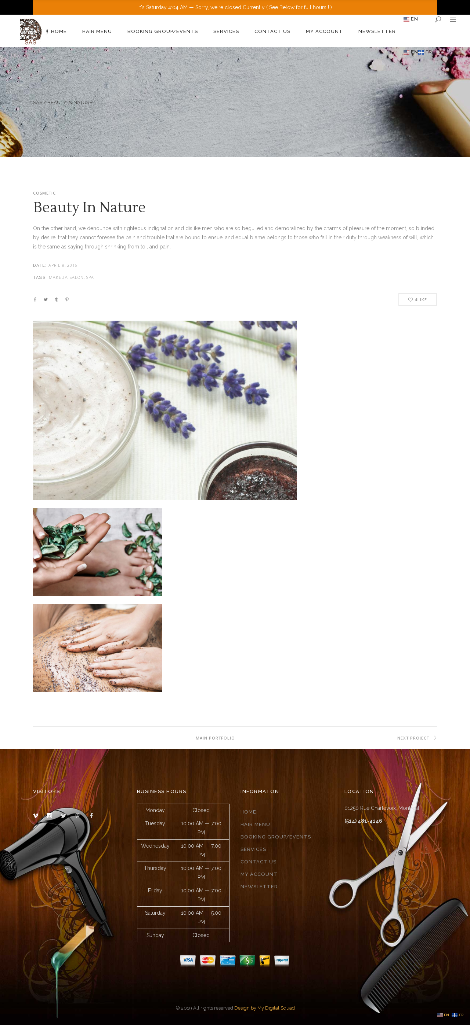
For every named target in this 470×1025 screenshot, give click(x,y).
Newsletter (259, 886)
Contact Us (258, 861)
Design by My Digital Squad (264, 1008)
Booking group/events (276, 837)
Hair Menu (255, 824)
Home (248, 812)
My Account (259, 874)
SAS (37, 102)
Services (253, 849)
